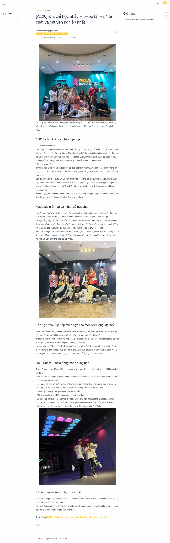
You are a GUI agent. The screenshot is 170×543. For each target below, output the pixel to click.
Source (61, 538)
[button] (158, 4)
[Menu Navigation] (4, 4)
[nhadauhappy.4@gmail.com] (47, 31)
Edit (66, 538)
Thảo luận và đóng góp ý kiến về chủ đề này (52, 34)
